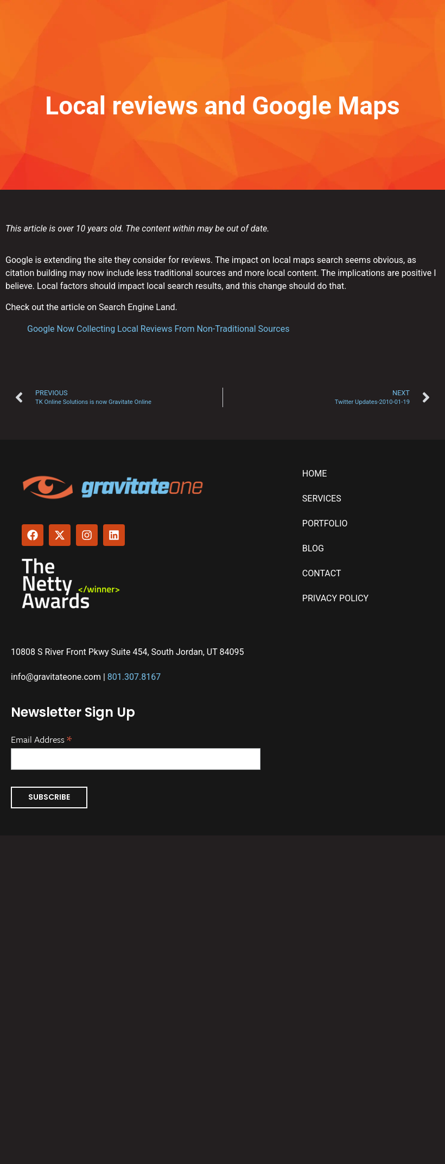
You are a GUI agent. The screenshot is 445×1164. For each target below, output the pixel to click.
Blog (313, 548)
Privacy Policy (335, 598)
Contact (321, 573)
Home (314, 473)
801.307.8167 (134, 677)
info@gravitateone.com (56, 677)
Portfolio (325, 523)
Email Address (41, 738)
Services (321, 498)
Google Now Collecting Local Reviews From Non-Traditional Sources (158, 329)
